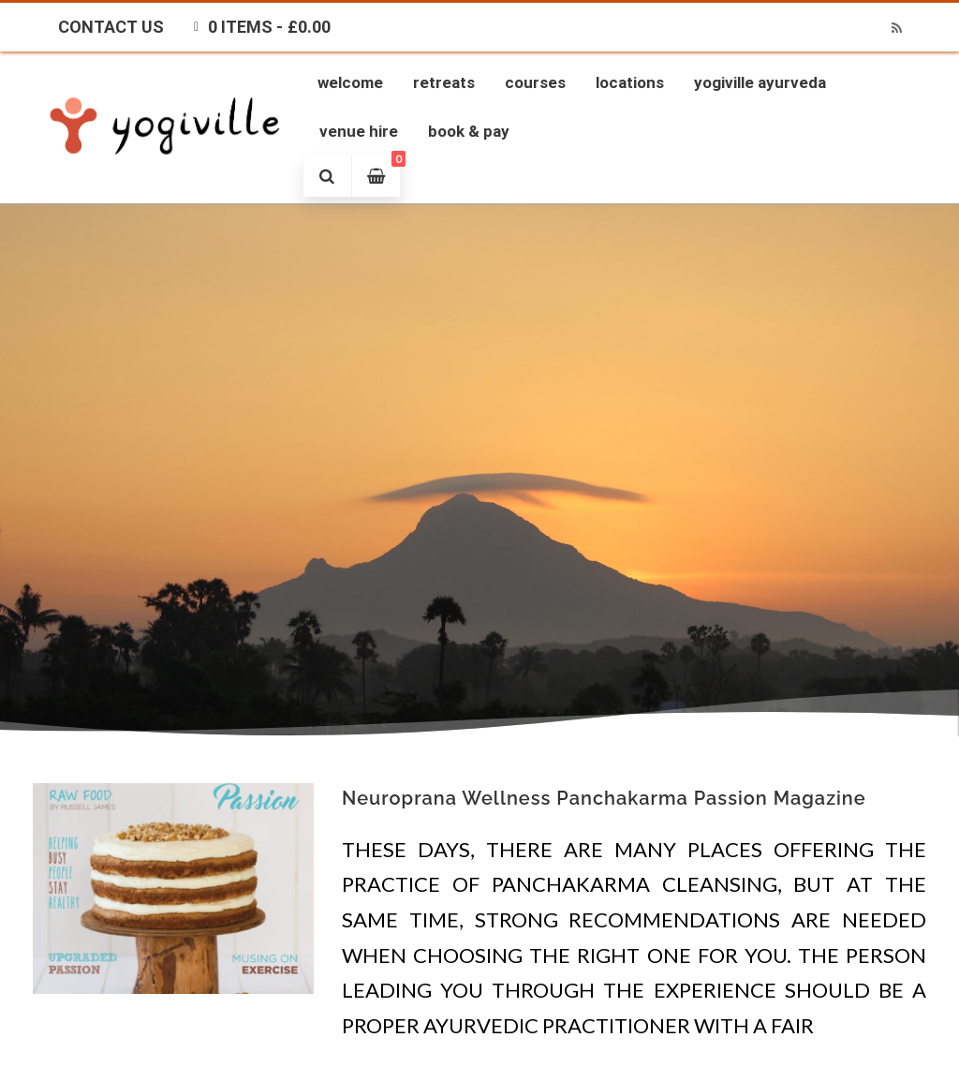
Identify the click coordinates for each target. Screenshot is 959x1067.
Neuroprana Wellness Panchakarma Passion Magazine (604, 798)
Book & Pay (468, 131)
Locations (630, 82)
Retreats (444, 82)
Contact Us (111, 27)
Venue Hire (358, 131)
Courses (535, 82)
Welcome (350, 82)
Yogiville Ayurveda (760, 82)
